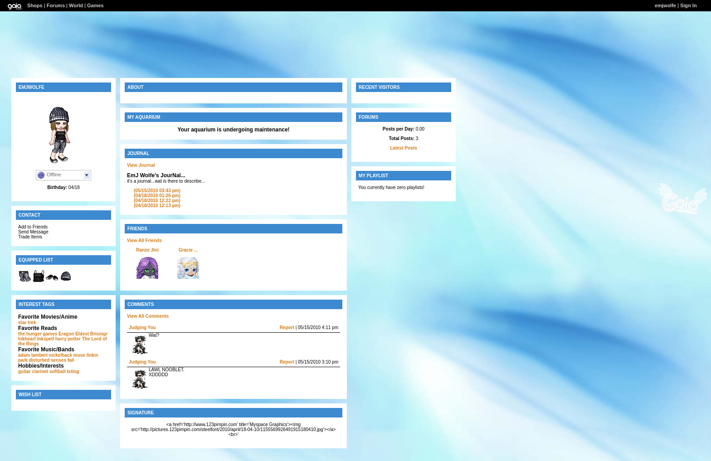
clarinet (40, 371)
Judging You (142, 327)
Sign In (688, 5)
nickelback (60, 355)
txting (73, 371)
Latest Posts (403, 148)
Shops (35, 5)
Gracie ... (188, 249)
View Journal (141, 165)
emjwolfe (665, 5)
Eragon (66, 333)
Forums (56, 5)
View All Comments (148, 316)
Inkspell (45, 338)
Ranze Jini (147, 249)
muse (79, 355)
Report (287, 327)
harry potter (68, 338)
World (76, 5)
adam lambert (33, 355)
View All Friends (144, 240)
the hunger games (37, 333)
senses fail (62, 360)
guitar (24, 371)
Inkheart (27, 338)
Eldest (82, 333)
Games (95, 5)
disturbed (39, 360)
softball (57, 371)
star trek (27, 322)
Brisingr (98, 333)
